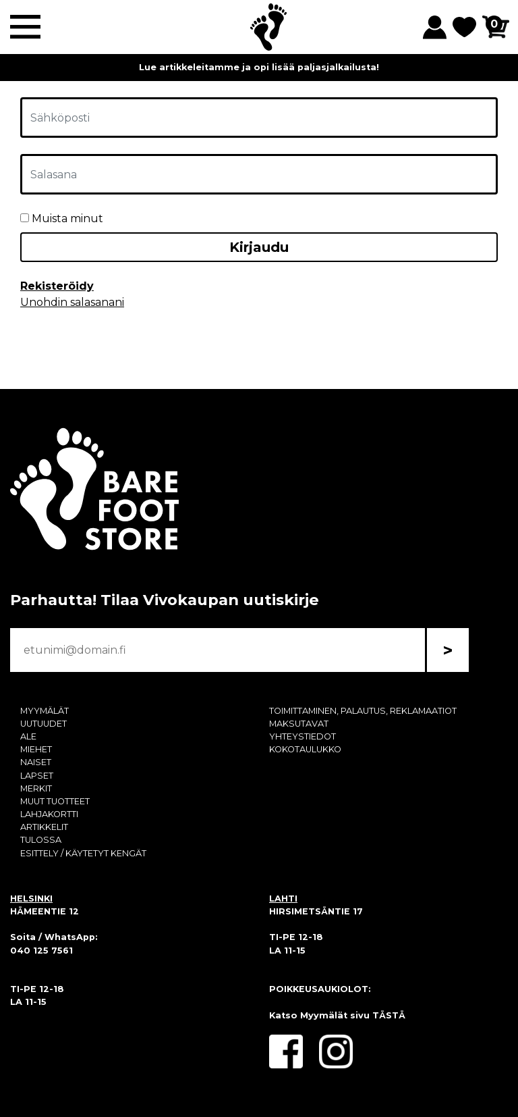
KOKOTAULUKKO (305, 749)
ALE (28, 736)
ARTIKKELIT (44, 827)
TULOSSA (40, 840)
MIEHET (36, 749)
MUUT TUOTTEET (55, 801)
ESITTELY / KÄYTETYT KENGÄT (83, 853)
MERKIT (36, 788)
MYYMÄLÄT (44, 711)
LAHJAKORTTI (49, 814)
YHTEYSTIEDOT (302, 736)
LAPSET (36, 776)
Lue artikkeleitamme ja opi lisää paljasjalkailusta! (259, 67)
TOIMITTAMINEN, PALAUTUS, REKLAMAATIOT (363, 711)
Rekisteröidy (57, 286)
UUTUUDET (43, 724)
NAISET (35, 762)
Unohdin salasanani (72, 302)
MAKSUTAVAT (298, 724)
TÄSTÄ (388, 1015)
